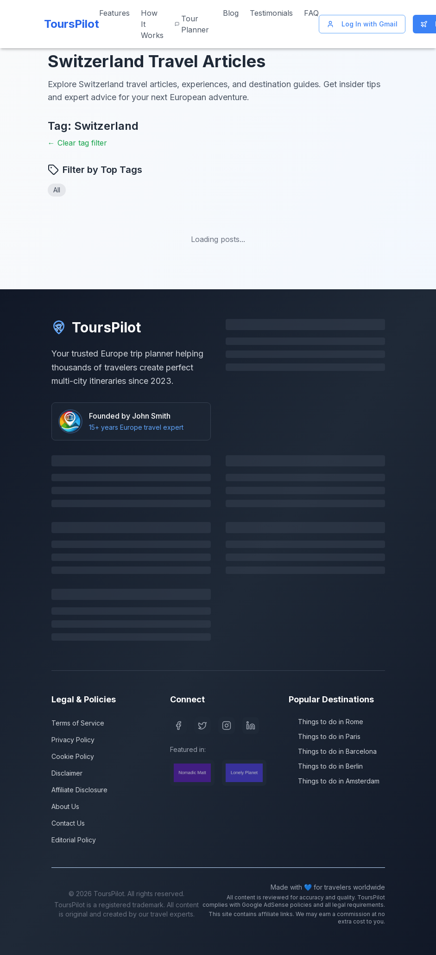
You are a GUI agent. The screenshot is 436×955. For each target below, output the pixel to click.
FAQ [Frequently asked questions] (311, 13)
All (56, 190)
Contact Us (68, 823)
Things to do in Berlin (326, 766)
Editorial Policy (73, 840)
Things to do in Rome (326, 722)
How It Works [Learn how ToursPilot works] (152, 24)
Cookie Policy (72, 756)
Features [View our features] (114, 13)
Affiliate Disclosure (79, 790)
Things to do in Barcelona (333, 751)
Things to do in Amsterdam (334, 781)
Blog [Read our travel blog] (231, 13)
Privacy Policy (73, 740)
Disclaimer (66, 773)
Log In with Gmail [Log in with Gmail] (362, 24)
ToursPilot (96, 327)
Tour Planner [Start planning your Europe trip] (192, 24)
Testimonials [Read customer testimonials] (271, 13)
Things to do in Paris (324, 736)
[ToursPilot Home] (69, 24)
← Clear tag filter (77, 142)
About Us (65, 806)
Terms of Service (77, 723)
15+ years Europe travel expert (136, 427)
